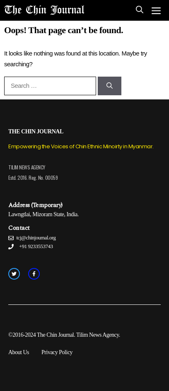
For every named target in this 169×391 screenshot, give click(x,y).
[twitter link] (14, 274)
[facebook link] (34, 274)
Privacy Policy (56, 352)
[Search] (109, 86)
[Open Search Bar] (139, 10)
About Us (18, 352)
